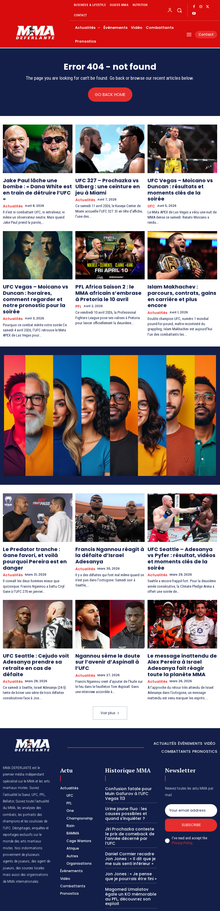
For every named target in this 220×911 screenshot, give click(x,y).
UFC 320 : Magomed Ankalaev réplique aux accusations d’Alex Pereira (130, 859)
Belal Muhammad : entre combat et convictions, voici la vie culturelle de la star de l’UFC (129, 880)
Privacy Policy (182, 800)
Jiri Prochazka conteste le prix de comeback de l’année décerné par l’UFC (129, 787)
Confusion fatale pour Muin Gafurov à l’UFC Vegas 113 (126, 749)
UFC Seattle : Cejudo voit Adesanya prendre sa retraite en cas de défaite (36, 626)
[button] (179, 10)
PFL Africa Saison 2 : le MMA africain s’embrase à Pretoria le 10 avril (107, 280)
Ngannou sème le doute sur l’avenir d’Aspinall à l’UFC (105, 624)
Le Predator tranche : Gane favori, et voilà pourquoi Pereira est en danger (32, 531)
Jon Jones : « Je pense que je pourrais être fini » (130, 823)
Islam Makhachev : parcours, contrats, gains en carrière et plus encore (180, 280)
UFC (151, 196)
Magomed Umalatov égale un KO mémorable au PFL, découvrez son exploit (130, 840)
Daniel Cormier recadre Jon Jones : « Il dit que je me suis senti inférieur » (131, 806)
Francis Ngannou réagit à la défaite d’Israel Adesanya (105, 528)
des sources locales (30, 824)
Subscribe (191, 781)
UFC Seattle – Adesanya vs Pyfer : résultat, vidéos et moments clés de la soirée (176, 531)
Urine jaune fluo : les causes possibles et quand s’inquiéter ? (131, 768)
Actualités (12, 196)
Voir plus (110, 668)
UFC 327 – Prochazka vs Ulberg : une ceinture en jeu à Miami (109, 182)
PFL (77, 292)
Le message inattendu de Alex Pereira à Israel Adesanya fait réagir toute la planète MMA (180, 626)
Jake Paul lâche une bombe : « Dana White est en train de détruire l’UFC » (35, 185)
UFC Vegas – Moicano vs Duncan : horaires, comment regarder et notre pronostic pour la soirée (34, 283)
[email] (191, 766)
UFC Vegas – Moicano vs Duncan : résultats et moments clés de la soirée (182, 185)
